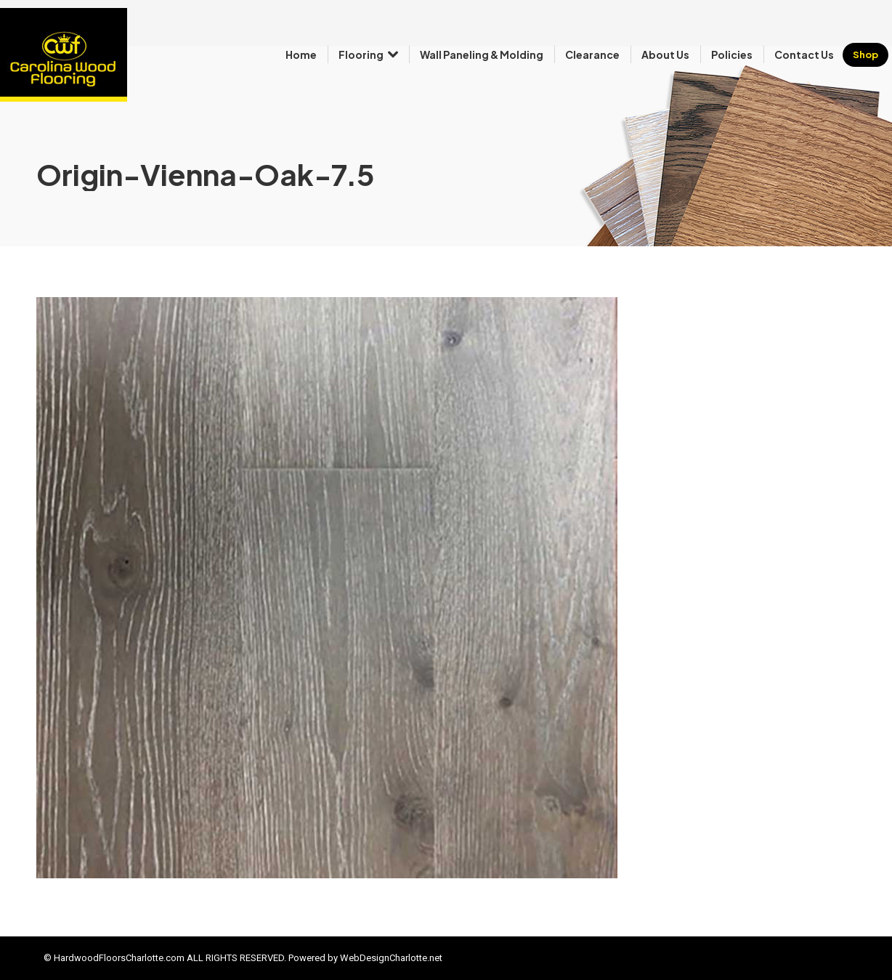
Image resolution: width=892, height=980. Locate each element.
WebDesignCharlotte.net (391, 957)
